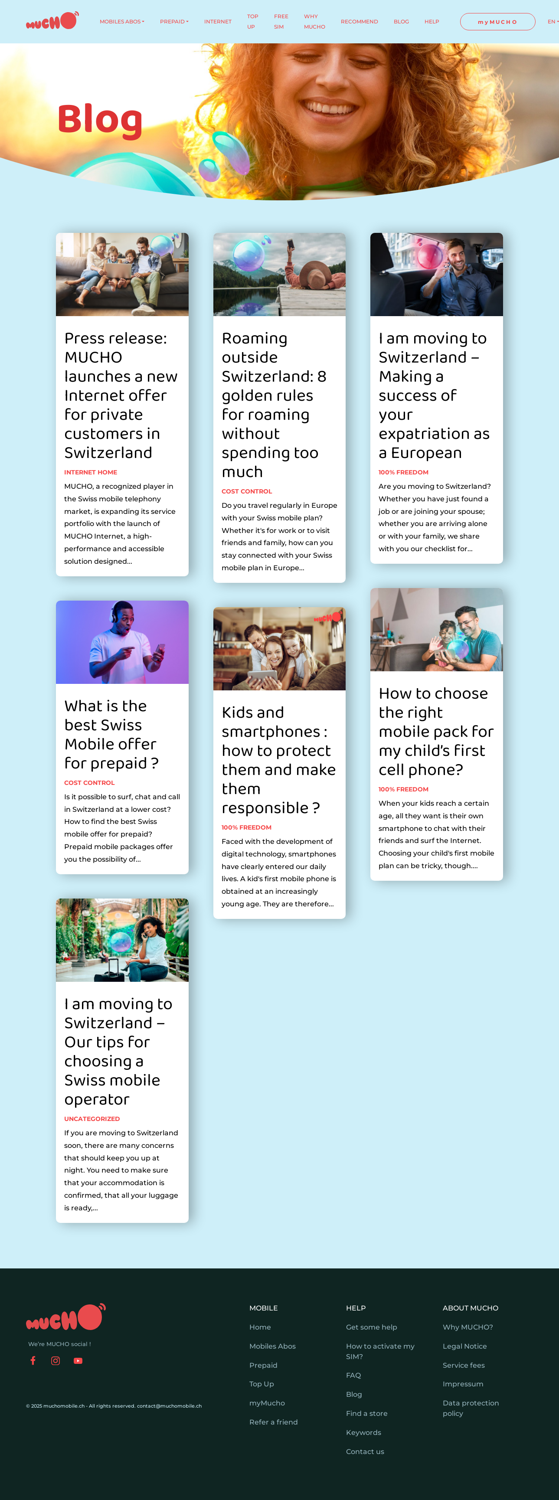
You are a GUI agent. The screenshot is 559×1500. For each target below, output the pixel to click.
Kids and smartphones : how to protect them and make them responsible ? (279, 794)
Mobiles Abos (272, 1346)
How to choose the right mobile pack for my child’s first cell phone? (436, 766)
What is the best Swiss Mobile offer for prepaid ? (111, 768)
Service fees (464, 1365)
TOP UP (252, 21)
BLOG (401, 21)
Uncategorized (92, 1152)
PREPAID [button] (172, 21)
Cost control (89, 816)
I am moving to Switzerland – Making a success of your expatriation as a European (434, 429)
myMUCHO (498, 22)
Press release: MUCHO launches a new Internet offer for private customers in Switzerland (121, 429)
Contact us (365, 1452)
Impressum (463, 1384)
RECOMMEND (359, 21)
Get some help (371, 1327)
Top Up (261, 1384)
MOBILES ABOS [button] (120, 21)
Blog (354, 1394)
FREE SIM (281, 21)
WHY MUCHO (314, 21)
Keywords (363, 1432)
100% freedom (246, 861)
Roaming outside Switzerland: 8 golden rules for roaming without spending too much (274, 439)
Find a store (367, 1413)
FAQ (353, 1375)
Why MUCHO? (468, 1327)
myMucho (267, 1403)
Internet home (90, 506)
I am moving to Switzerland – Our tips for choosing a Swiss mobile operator (118, 1085)
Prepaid (263, 1365)
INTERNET (218, 21)
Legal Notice (465, 1346)
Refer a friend (273, 1422)
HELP (432, 21)
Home (260, 1327)
